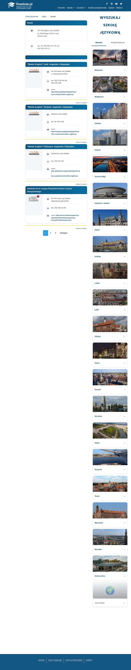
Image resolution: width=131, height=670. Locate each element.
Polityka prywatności (74, 660)
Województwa (118, 42)
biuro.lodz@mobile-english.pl (62, 94)
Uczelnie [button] (81, 8)
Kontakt (89, 660)
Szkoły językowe (31, 16)
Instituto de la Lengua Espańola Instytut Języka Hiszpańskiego (49, 190)
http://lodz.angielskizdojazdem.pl (63, 92)
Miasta (98, 42)
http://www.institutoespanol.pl (67, 215)
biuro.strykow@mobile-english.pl (63, 134)
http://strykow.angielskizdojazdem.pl (65, 131)
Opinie (111, 8)
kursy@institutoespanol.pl (61, 220)
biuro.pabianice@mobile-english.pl (64, 176)
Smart (30, 23)
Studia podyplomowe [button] (97, 8)
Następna (63, 233)
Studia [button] (70, 8)
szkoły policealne (55, 660)
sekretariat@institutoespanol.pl (63, 218)
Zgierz (44, 16)
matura (41, 660)
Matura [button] (119, 8)
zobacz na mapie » (81, 102)
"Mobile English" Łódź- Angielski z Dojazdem (48, 64)
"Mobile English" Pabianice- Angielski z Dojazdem (50, 147)
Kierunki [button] (61, 8)
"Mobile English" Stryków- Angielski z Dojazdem (50, 107)
